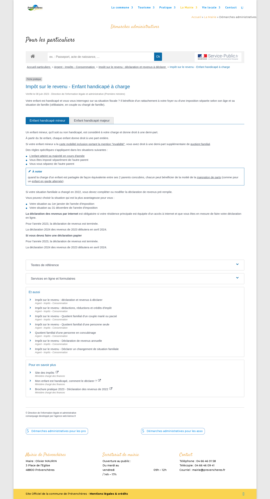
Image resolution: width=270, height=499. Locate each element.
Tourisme (144, 7)
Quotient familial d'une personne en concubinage (65, 332)
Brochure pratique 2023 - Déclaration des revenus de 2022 (73, 389)
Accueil (196, 17)
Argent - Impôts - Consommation (75, 66)
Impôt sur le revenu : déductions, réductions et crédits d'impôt (73, 307)
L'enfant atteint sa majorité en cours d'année (57, 155)
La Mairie (187, 7)
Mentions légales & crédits (109, 493)
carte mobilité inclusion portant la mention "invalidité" (92, 144)
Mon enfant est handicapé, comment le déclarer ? (68, 380)
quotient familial (200, 144)
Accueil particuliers (39, 66)
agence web (61, 416)
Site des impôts (46, 372)
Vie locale (209, 7)
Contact (231, 7)
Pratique (165, 7)
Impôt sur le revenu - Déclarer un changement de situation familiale (77, 349)
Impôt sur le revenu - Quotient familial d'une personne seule (72, 324)
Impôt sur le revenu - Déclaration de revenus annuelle (68, 340)
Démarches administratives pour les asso (175, 431)
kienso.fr (71, 416)
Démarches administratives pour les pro (58, 431)
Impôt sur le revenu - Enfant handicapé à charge (200, 66)
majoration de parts (209, 177)
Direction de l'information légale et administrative (52, 413)
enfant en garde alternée (47, 181)
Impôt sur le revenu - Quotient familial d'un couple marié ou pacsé (76, 316)
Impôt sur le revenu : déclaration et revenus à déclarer (132, 66)
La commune (120, 7)
